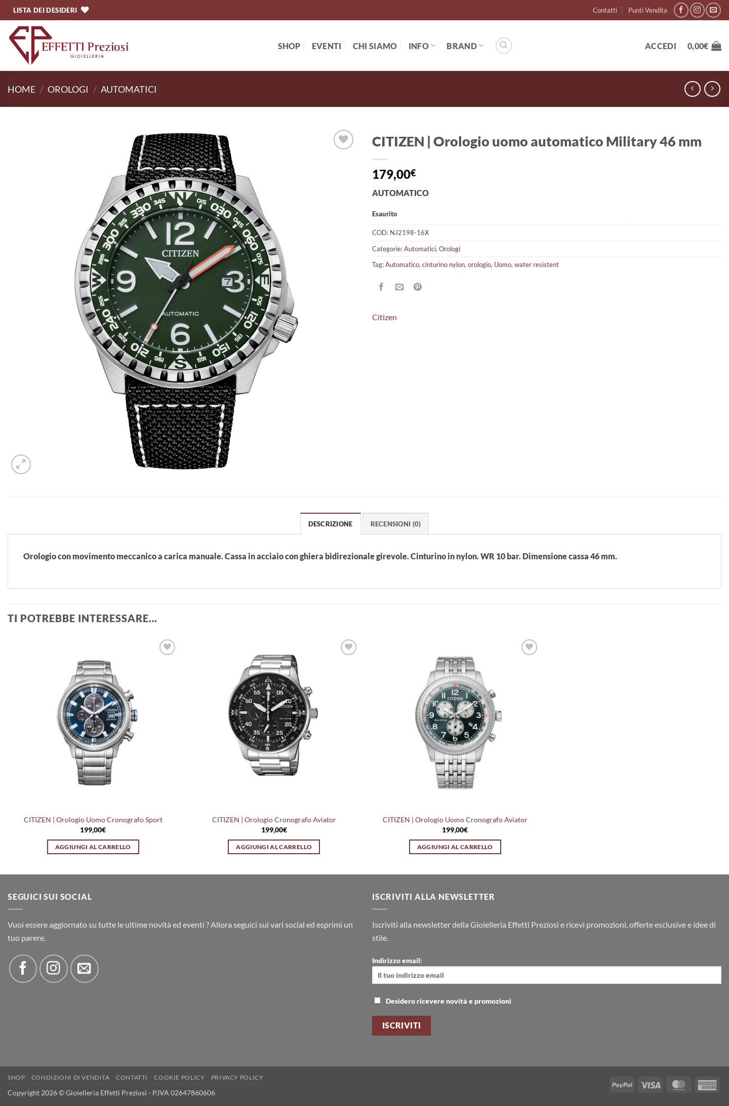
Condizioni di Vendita (70, 1077)
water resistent (536, 264)
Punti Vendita (647, 10)
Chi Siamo (375, 46)
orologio (479, 264)
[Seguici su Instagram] (697, 10)
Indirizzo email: (546, 970)
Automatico (402, 264)
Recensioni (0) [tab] (396, 524)
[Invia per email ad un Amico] (399, 287)
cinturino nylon (443, 264)
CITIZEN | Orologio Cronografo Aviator (274, 819)
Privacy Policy (237, 1077)
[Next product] (692, 89)
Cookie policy (179, 1077)
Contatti (605, 10)
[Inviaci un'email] (713, 10)
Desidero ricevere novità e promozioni (442, 1001)
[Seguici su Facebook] (681, 10)
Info (422, 45)
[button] (660, 45)
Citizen (384, 317)
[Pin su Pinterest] (418, 287)
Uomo (502, 264)
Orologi (68, 89)
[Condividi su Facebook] (381, 287)
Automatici (129, 89)
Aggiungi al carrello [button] (93, 847)
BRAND (465, 45)
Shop (289, 46)
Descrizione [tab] (330, 524)
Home (21, 89)
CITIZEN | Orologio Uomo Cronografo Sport (93, 819)
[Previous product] (712, 89)
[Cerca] (504, 45)
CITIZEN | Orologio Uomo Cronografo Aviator (455, 819)
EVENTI (327, 46)
